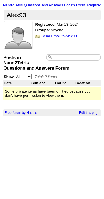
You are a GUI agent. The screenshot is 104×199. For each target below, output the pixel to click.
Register (94, 5)
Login (80, 5)
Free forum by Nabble (21, 113)
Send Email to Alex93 (59, 36)
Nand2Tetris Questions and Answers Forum (39, 5)
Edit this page (89, 113)
